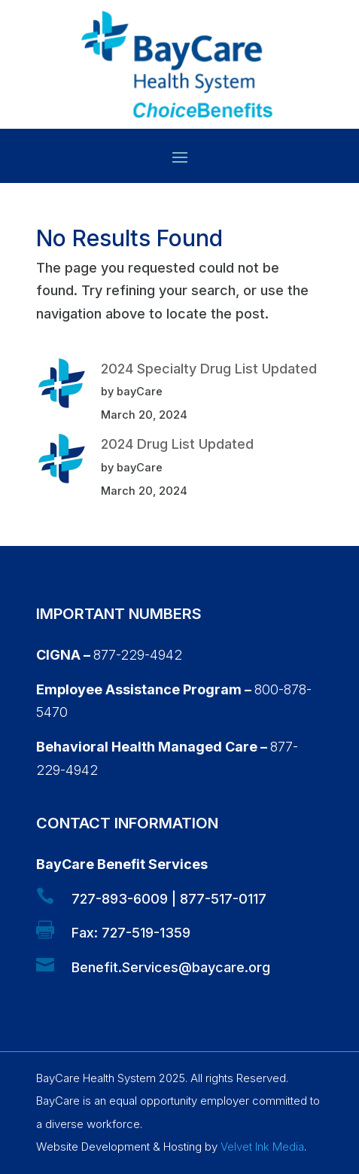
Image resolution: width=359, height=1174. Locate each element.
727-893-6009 (119, 899)
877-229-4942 (137, 655)
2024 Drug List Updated (177, 444)
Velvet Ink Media (262, 1146)
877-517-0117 (223, 899)
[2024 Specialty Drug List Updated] (61, 387)
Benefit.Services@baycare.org (170, 967)
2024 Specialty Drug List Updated (209, 369)
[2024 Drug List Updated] (61, 462)
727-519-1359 (146, 933)
